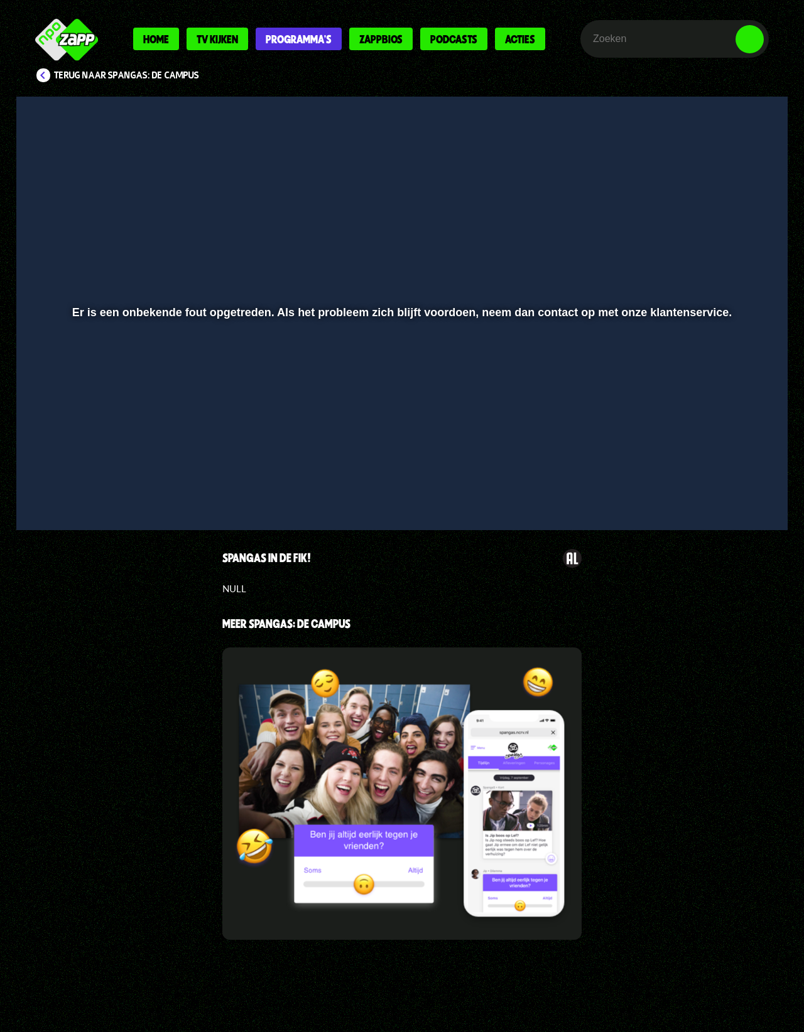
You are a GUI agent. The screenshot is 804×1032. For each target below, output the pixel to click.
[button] (67, 487)
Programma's (299, 38)
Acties (520, 38)
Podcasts (453, 38)
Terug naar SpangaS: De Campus (126, 75)
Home (156, 38)
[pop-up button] (710, 487)
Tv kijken (217, 38)
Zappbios (381, 38)
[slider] (400, 461)
